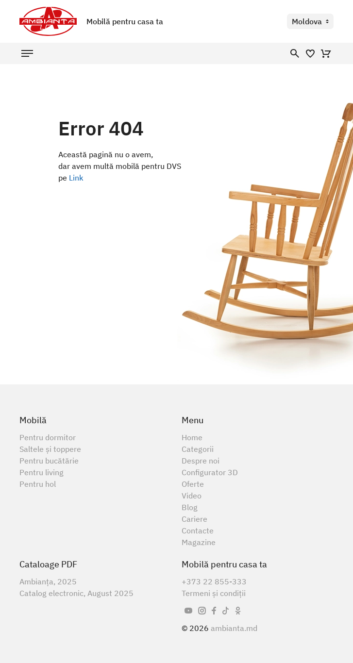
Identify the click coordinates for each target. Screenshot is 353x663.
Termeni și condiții (214, 593)
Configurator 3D (210, 472)
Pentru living (41, 472)
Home (192, 437)
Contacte (198, 530)
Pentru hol (37, 484)
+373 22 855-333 (214, 581)
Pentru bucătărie (49, 460)
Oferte (193, 484)
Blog (190, 507)
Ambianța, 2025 (48, 581)
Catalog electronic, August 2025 (76, 593)
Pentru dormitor (47, 437)
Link (76, 177)
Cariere (194, 519)
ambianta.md (234, 628)
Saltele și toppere (50, 449)
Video (192, 495)
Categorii (198, 449)
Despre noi (200, 460)
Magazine (199, 542)
